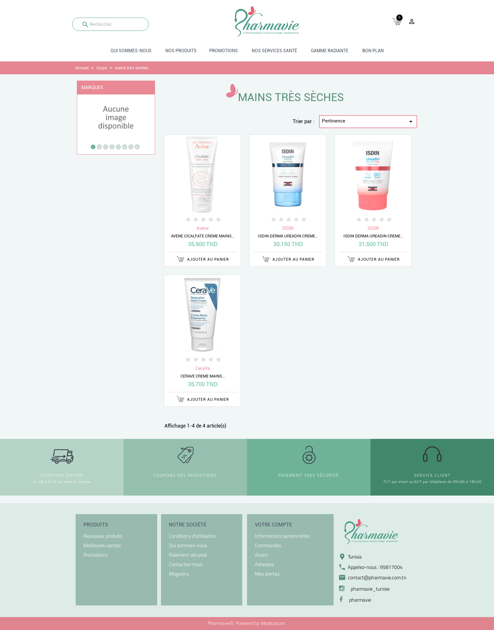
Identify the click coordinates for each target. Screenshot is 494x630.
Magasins (179, 573)
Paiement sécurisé (188, 555)
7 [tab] (131, 147)
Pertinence (368, 121)
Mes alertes (267, 573)
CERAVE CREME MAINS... (203, 376)
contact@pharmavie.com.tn (377, 577)
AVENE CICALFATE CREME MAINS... (202, 236)
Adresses (264, 564)
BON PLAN (373, 50)
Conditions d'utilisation (192, 536)
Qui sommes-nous (131, 50)
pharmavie (360, 600)
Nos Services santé (274, 50)
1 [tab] (93, 147)
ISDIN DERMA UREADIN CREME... (288, 236)
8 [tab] (137, 147)
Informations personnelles (282, 536)
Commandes (268, 545)
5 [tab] (118, 147)
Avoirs (261, 555)
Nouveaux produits (102, 536)
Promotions (223, 50)
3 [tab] (105, 147)
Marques (92, 87)
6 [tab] (124, 147)
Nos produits (181, 50)
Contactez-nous (185, 564)
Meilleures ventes (102, 545)
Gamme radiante (329, 50)
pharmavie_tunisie (370, 589)
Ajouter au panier (202, 259)
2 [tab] (99, 147)
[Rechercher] (110, 24)
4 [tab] (112, 147)
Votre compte (273, 525)
